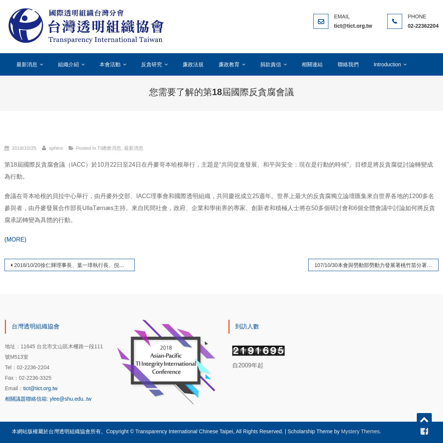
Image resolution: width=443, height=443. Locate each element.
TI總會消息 (109, 148)
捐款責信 (270, 64)
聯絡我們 (348, 64)
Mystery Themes (360, 431)
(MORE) (15, 239)
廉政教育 (229, 64)
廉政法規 (193, 64)
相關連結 (312, 64)
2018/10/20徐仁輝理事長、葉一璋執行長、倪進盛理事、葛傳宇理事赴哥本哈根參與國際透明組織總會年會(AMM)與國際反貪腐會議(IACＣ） (74, 265)
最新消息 (26, 64)
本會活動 (110, 64)
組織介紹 (68, 64)
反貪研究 (151, 64)
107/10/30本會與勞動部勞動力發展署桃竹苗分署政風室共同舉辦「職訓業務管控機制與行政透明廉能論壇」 (376, 265)
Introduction (387, 64)
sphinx (56, 148)
